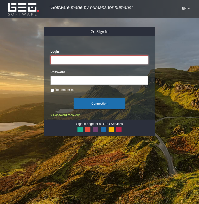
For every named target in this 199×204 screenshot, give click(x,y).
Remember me (63, 90)
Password (58, 72)
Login (55, 51)
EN (186, 8)
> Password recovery (65, 115)
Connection (99, 103)
